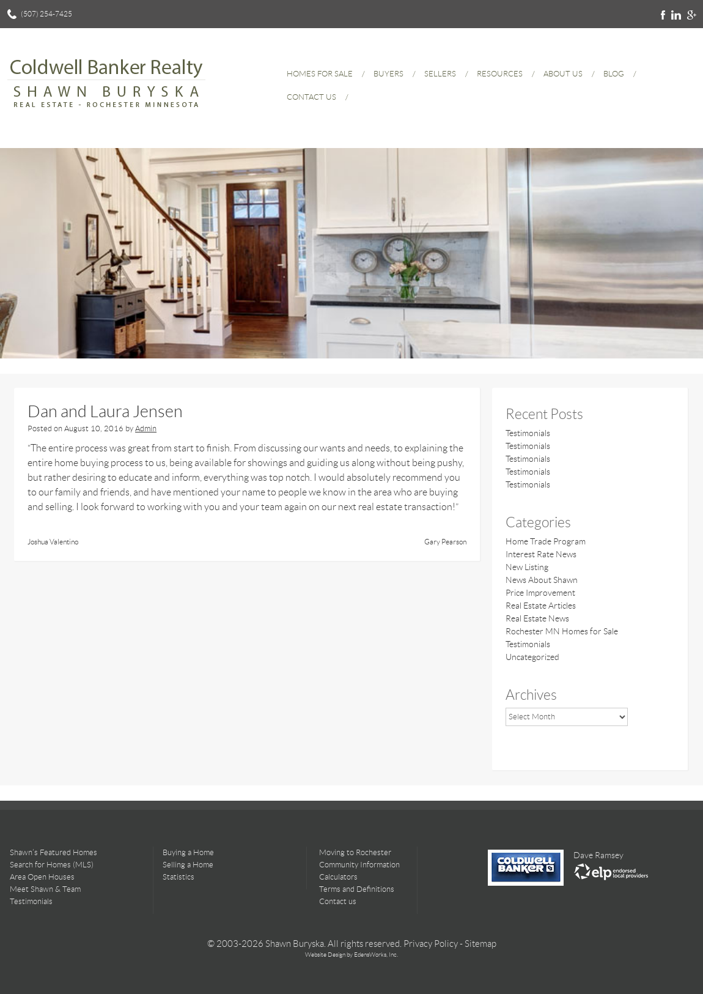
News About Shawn (542, 580)
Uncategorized (532, 657)
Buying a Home (188, 852)
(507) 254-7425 (46, 14)
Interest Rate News (541, 554)
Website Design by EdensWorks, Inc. (351, 954)
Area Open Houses (42, 876)
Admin (145, 428)
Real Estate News (537, 618)
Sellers (440, 73)
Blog (613, 73)
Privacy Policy (430, 944)
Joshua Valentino (53, 542)
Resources (500, 73)
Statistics (178, 876)
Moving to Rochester (355, 852)
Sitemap (480, 944)
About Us (563, 73)
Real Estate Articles (541, 605)
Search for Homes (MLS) (52, 864)
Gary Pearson (445, 542)
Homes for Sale (320, 73)
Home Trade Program (546, 541)
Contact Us (311, 97)
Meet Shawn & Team (45, 889)
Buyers (388, 73)
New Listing (527, 567)
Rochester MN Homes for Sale (562, 631)
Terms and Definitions (356, 889)
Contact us (337, 901)
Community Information (359, 864)
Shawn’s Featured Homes (53, 852)
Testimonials (528, 433)
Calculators (338, 876)
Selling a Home (188, 864)
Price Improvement (540, 593)
